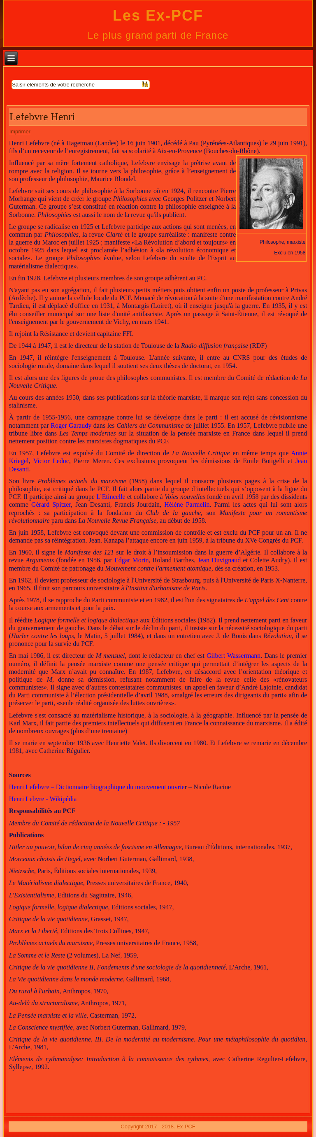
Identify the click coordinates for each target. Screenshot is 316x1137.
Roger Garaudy (71, 425)
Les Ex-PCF (158, 15)
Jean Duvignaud (219, 560)
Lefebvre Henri (42, 117)
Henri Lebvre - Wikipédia (43, 798)
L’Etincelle (110, 496)
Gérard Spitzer (51, 504)
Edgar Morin (131, 560)
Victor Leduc (51, 460)
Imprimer (19, 131)
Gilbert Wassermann (233, 655)
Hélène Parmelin (186, 504)
